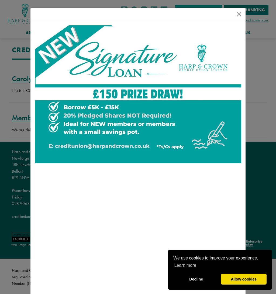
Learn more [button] (185, 265)
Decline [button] (196, 279)
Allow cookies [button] (244, 279)
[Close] (239, 14)
